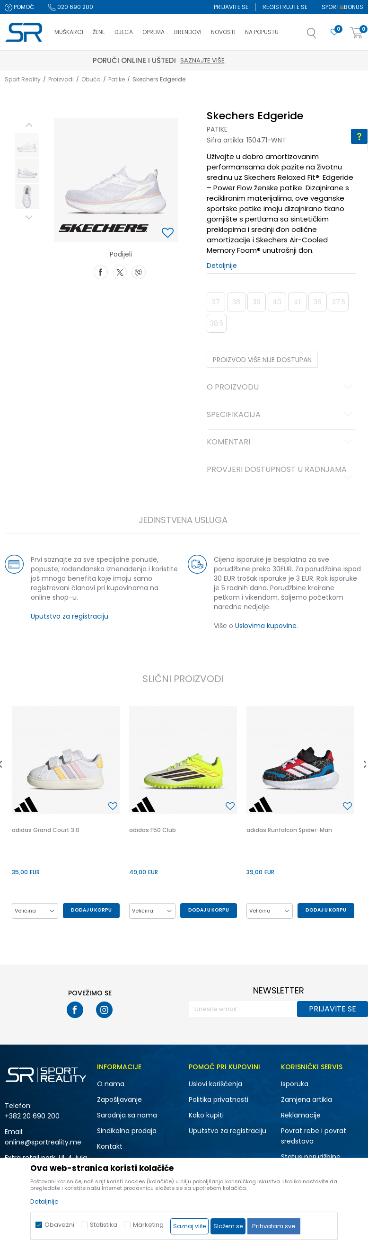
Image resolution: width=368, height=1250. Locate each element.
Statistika (103, 1224)
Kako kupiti (206, 1115)
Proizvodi (61, 79)
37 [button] (216, 302)
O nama (110, 1084)
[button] (321, 35)
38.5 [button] (216, 323)
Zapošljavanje (119, 1099)
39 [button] (257, 302)
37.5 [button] (338, 302)
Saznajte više (228, 60)
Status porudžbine (311, 1156)
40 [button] (276, 302)
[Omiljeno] (334, 32)
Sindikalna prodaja (127, 1130)
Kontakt (110, 1146)
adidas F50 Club (152, 830)
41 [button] (297, 302)
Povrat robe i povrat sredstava (313, 1136)
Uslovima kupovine (266, 625)
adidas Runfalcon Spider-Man (289, 830)
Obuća (91, 79)
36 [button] (318, 302)
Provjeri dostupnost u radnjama (281, 473)
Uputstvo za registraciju (69, 616)
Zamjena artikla (306, 1099)
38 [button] (236, 302)
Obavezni (59, 1224)
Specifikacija (281, 415)
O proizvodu (281, 387)
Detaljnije (222, 265)
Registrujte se (285, 7)
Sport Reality (23, 79)
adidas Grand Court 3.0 (45, 830)
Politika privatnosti (218, 1099)
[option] (26, 145)
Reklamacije (301, 1115)
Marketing (148, 1224)
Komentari (281, 442)
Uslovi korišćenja (215, 1084)
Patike (116, 79)
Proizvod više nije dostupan (262, 359)
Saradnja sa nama (127, 1115)
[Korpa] (356, 33)
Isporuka (294, 1084)
